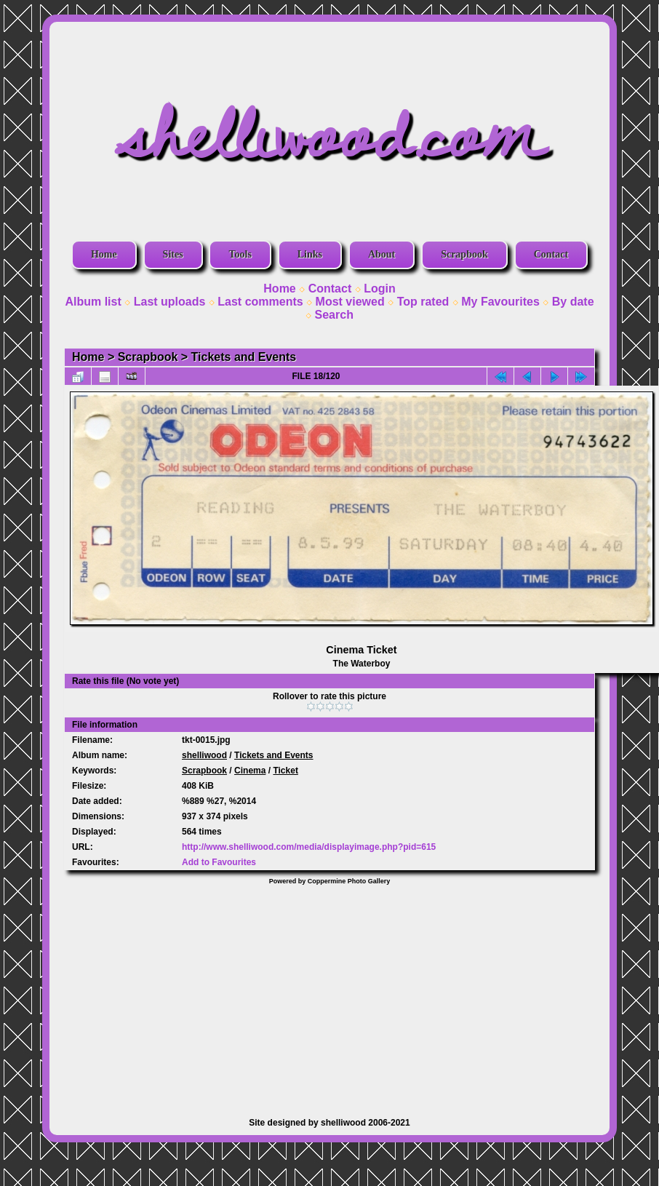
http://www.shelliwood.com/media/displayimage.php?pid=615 (309, 847)
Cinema (249, 770)
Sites (173, 254)
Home (104, 254)
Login (380, 288)
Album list (93, 301)
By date (573, 301)
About (381, 254)
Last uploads (170, 301)
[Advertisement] (329, 994)
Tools (239, 254)
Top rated (423, 301)
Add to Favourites (219, 862)
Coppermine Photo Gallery (349, 881)
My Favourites (500, 301)
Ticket (285, 770)
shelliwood (204, 755)
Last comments (260, 301)
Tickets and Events (244, 357)
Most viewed (350, 301)
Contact (551, 254)
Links (309, 254)
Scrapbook (464, 254)
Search (334, 315)
